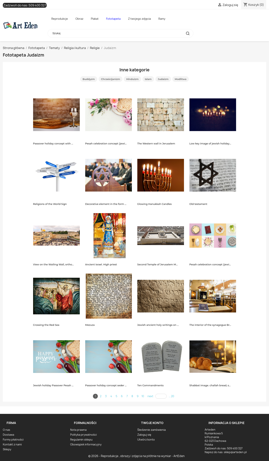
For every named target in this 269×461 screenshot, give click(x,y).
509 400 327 (37, 5)
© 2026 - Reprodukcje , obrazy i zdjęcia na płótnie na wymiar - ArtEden (136, 456)
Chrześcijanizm (110, 79)
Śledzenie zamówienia (151, 430)
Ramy (161, 18)
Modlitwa (180, 79)
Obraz (79, 18)
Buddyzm (89, 79)
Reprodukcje (59, 18)
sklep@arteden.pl (235, 452)
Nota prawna (78, 430)
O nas (6, 430)
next (150, 396)
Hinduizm (132, 79)
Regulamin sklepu (81, 439)
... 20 (171, 396)
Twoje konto (152, 423)
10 (142, 396)
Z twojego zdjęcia (139, 18)
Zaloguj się (144, 434)
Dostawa (8, 434)
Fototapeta (113, 18)
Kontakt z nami (12, 444)
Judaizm (163, 79)
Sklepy (7, 449)
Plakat (95, 18)
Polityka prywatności (83, 434)
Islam (148, 79)
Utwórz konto (146, 439)
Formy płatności (13, 439)
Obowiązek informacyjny (86, 444)
